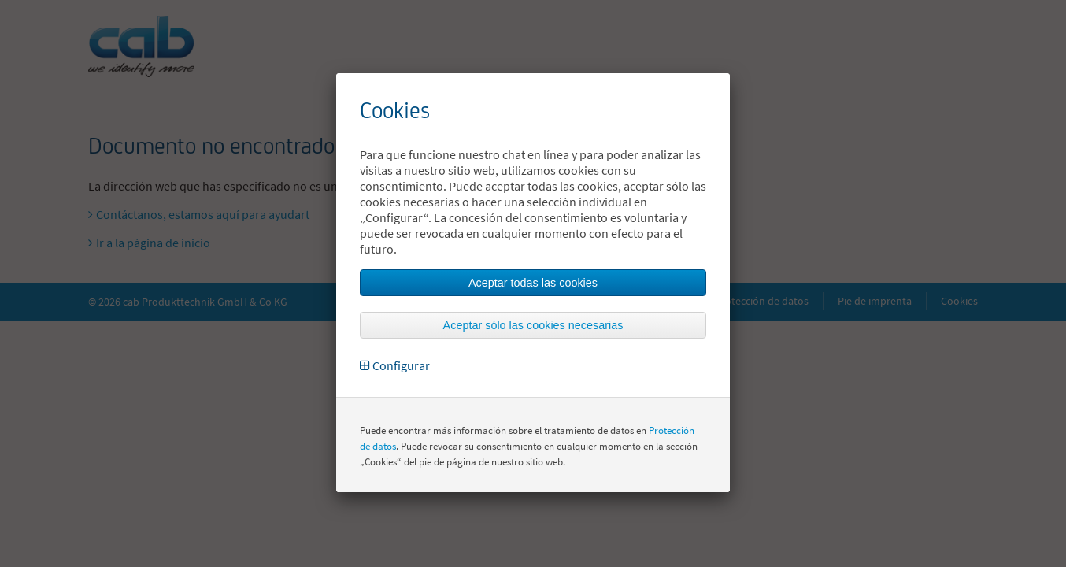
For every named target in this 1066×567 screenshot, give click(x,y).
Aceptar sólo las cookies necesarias (533, 325)
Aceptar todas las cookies (533, 282)
